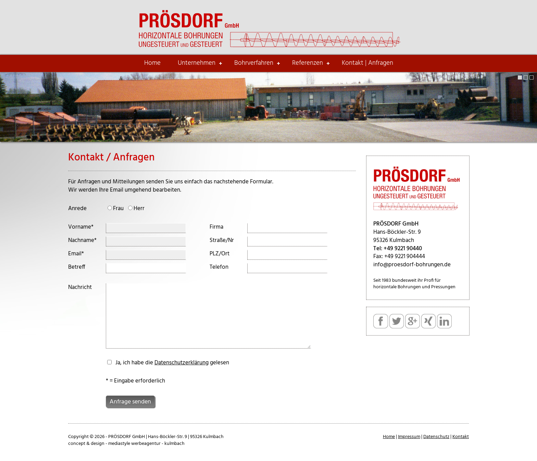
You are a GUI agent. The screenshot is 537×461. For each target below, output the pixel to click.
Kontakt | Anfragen (367, 63)
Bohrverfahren (253, 63)
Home (152, 63)
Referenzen (307, 63)
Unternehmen (196, 63)
